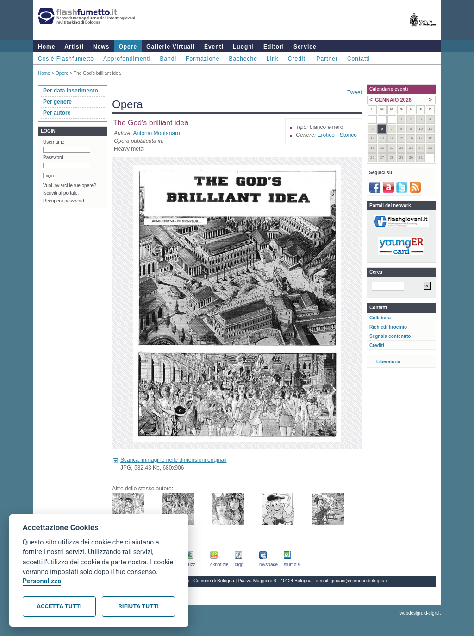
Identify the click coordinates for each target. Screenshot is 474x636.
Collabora (380, 317)
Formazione (202, 58)
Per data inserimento (70, 90)
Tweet (354, 92)
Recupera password (63, 200)
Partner (327, 58)
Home (46, 46)
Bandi (168, 58)
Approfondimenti (126, 58)
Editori (273, 46)
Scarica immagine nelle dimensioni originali (173, 460)
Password (53, 157)
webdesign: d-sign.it (420, 613)
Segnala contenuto (390, 336)
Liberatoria (388, 361)
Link (273, 58)
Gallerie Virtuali (170, 46)
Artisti (74, 46)
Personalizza (42, 581)
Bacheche (243, 58)
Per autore (56, 113)
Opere (127, 46)
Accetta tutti (59, 606)
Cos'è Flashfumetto (66, 58)
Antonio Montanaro (156, 133)
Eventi (214, 46)
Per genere (57, 101)
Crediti (297, 58)
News (101, 46)
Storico (348, 135)
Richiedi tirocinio (388, 327)
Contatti (358, 58)
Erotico (326, 135)
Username (53, 142)
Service (305, 46)
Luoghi (243, 46)
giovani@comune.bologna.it (359, 580)
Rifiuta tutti (138, 606)
